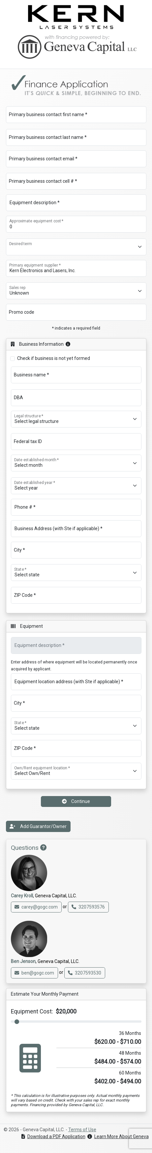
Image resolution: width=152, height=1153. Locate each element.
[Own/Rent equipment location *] (76, 771)
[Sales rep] (76, 290)
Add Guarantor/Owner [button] (38, 826)
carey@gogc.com (36, 907)
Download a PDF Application (53, 1136)
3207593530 (84, 973)
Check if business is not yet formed (53, 358)
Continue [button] (76, 801)
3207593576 (88, 907)
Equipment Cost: (43, 1011)
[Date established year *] (76, 485)
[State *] (76, 572)
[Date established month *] (76, 463)
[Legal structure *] (76, 419)
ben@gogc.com (34, 973)
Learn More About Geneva (118, 1136)
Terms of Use (82, 1129)
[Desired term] (76, 247)
